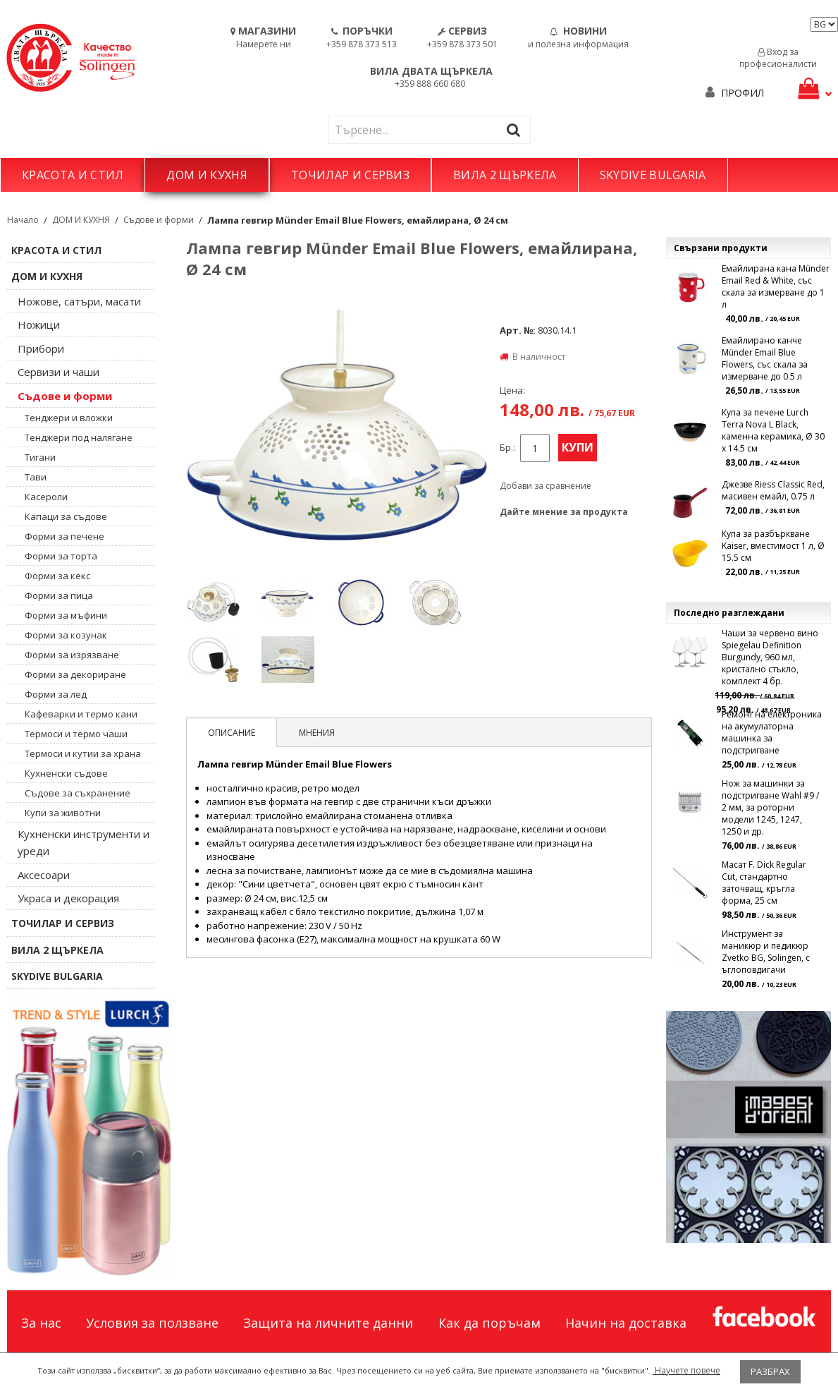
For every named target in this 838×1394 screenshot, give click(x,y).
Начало (23, 220)
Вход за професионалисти (778, 58)
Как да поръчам (489, 1322)
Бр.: (507, 448)
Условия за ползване (152, 1322)
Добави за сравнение (545, 486)
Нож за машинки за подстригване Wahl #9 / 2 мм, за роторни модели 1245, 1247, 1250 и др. (770, 807)
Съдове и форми (158, 220)
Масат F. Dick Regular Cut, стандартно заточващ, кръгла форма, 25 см (764, 883)
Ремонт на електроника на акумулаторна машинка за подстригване (772, 732)
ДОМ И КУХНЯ (206, 175)
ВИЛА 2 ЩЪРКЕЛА (504, 175)
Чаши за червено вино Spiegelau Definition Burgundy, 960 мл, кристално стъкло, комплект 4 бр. (770, 657)
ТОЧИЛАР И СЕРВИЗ (350, 175)
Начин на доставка (625, 1322)
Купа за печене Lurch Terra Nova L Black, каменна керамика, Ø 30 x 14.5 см (773, 430)
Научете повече (686, 1370)
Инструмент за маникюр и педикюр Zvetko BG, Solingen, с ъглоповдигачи (766, 952)
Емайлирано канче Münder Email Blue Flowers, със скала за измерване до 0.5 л (765, 358)
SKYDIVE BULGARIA (653, 175)
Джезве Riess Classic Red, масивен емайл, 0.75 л (773, 490)
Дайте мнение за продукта (564, 512)
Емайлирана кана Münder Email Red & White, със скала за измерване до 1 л (776, 286)
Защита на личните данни (328, 1322)
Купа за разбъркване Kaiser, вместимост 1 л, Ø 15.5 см (773, 546)
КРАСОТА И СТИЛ (72, 175)
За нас (41, 1322)
